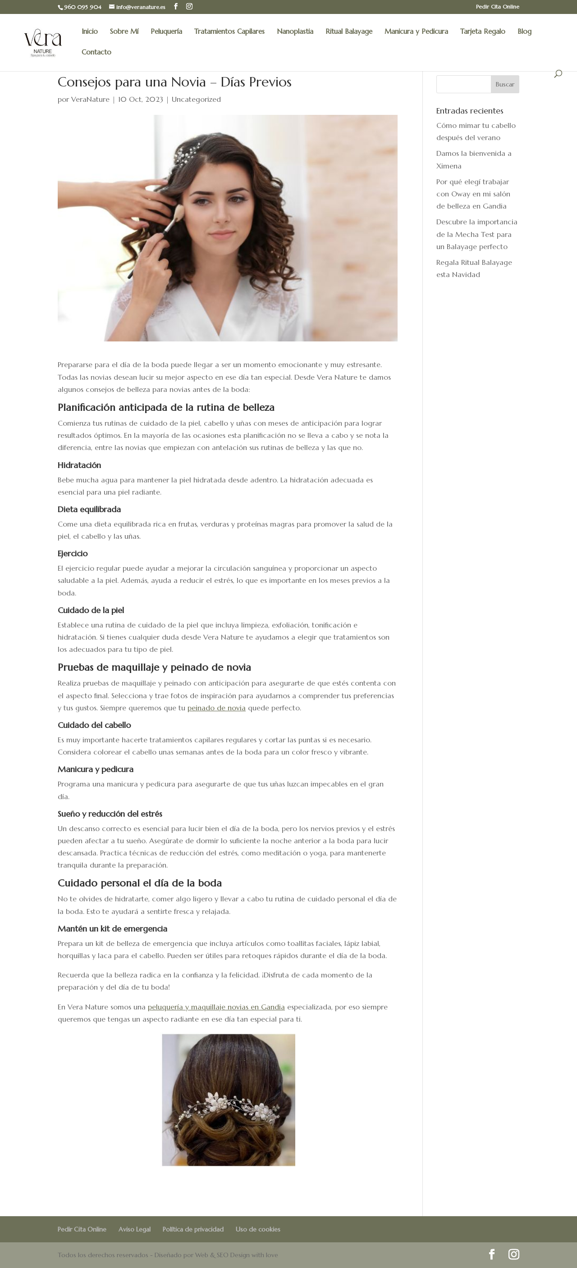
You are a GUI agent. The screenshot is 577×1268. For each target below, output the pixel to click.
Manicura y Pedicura (416, 32)
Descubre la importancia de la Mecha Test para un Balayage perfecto (476, 233)
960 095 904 (82, 7)
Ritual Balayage (348, 32)
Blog (524, 32)
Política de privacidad (193, 1229)
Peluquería (166, 32)
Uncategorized (196, 99)
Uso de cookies (258, 1229)
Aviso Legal (135, 1229)
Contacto (96, 52)
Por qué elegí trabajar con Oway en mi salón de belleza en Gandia (473, 193)
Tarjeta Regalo (482, 32)
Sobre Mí (124, 32)
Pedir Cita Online (497, 7)
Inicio (90, 32)
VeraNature (90, 99)
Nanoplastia (295, 32)
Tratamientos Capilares (229, 32)
